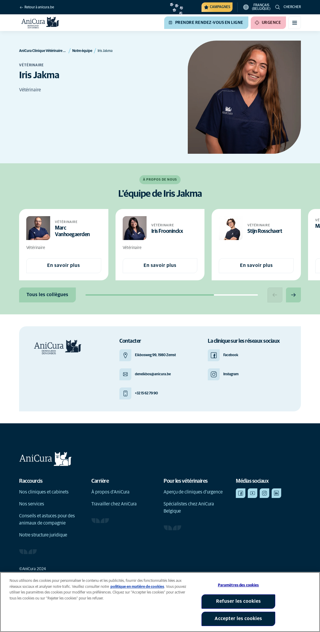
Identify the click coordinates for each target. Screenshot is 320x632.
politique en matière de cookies (137, 587)
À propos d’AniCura (110, 492)
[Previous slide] (274, 294)
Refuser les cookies (238, 601)
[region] (160, 602)
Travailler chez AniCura (114, 504)
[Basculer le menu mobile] (294, 22)
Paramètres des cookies (238, 585)
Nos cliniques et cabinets (44, 492)
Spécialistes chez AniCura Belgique (189, 507)
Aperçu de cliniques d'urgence (193, 492)
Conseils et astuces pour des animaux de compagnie (47, 519)
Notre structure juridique (43, 535)
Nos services (31, 504)
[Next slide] (293, 294)
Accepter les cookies (238, 618)
